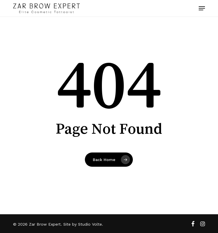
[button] (202, 8)
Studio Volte (90, 224)
